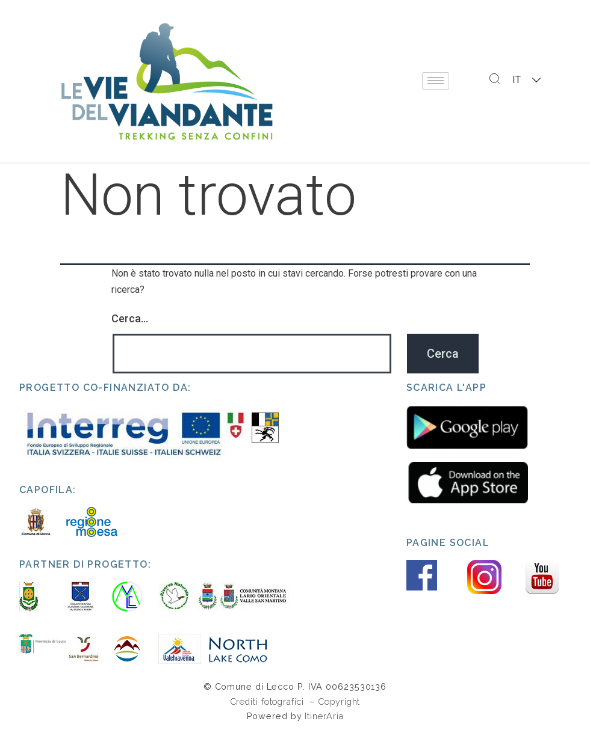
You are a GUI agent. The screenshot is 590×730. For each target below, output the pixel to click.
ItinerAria (324, 716)
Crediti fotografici (268, 701)
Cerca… (129, 318)
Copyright (339, 701)
